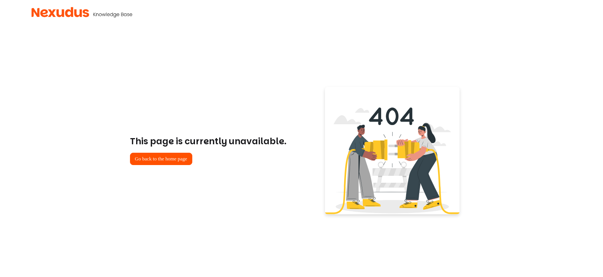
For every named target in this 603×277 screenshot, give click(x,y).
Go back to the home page (161, 159)
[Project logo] (82, 12)
